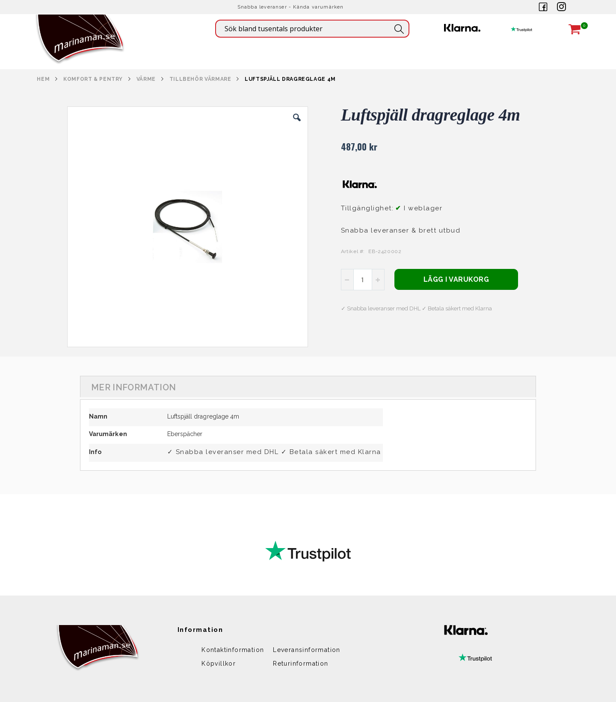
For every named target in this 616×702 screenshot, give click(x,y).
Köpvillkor (218, 663)
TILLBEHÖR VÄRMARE (200, 79)
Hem (43, 79)
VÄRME (146, 79)
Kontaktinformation (232, 649)
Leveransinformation (307, 649)
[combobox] (312, 29)
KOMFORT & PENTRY (93, 79)
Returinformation (300, 663)
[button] (297, 124)
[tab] (308, 386)
